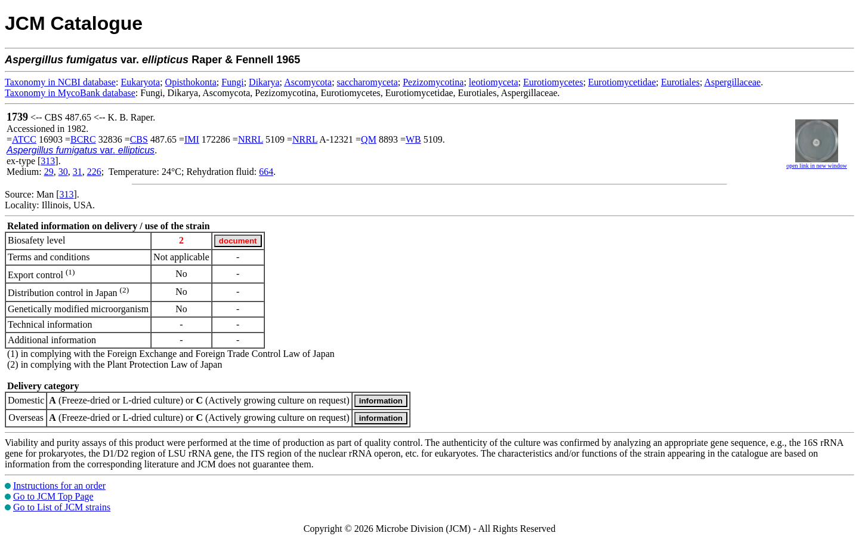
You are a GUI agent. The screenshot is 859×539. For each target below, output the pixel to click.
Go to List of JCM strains (61, 507)
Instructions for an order (59, 486)
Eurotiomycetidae (622, 82)
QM (368, 139)
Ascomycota (308, 82)
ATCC (24, 139)
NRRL (250, 139)
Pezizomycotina (433, 82)
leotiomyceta (493, 82)
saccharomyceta (367, 82)
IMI (191, 139)
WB (413, 139)
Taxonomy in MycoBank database (70, 93)
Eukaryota (140, 82)
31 (77, 172)
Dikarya (264, 82)
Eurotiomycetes (553, 82)
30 (63, 172)
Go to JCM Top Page (53, 496)
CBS (139, 139)
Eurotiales (680, 82)
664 (266, 172)
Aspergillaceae (732, 82)
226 (94, 172)
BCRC (83, 139)
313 (48, 161)
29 (49, 172)
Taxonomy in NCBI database (60, 82)
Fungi (232, 82)
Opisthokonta (191, 82)
